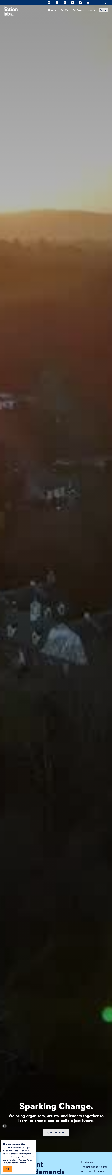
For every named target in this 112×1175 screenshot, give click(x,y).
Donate (103, 10)
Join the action (56, 1132)
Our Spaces (78, 10)
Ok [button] (7, 1169)
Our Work (65, 10)
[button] (52, 10)
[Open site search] (105, 2)
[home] (11, 10)
